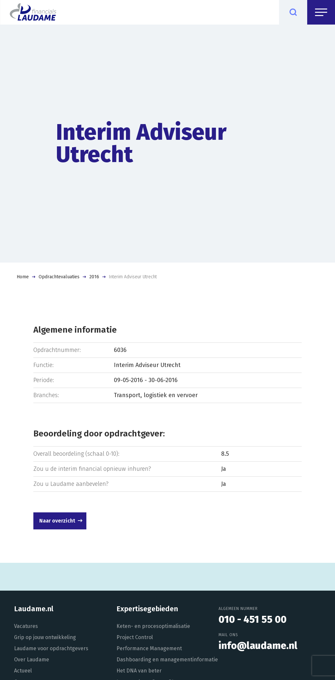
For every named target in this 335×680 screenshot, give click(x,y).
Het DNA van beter (139, 671)
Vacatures (26, 626)
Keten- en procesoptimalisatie (153, 626)
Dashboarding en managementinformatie (167, 659)
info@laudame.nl (258, 646)
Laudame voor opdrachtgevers (51, 648)
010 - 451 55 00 (253, 619)
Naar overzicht (57, 521)
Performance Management (149, 648)
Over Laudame (31, 659)
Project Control (134, 637)
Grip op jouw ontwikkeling (45, 637)
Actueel (23, 671)
